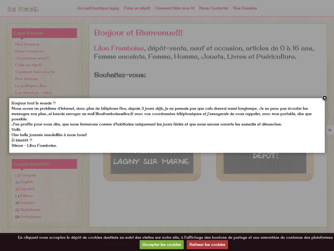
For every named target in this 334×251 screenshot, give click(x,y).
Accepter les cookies (161, 244)
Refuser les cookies (207, 244)
